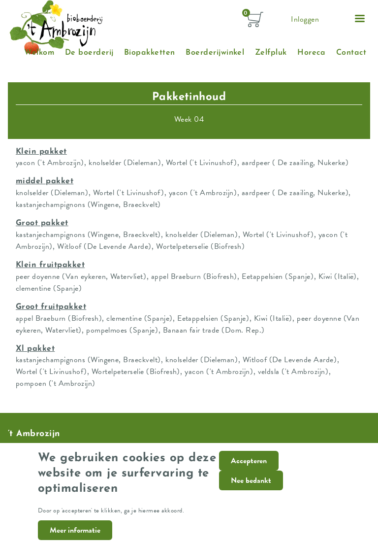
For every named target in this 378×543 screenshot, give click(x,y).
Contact (351, 53)
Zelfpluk (271, 53)
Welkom (39, 53)
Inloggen (305, 19)
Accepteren (249, 470)
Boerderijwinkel (215, 53)
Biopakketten (149, 53)
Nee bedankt (251, 490)
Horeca (311, 53)
